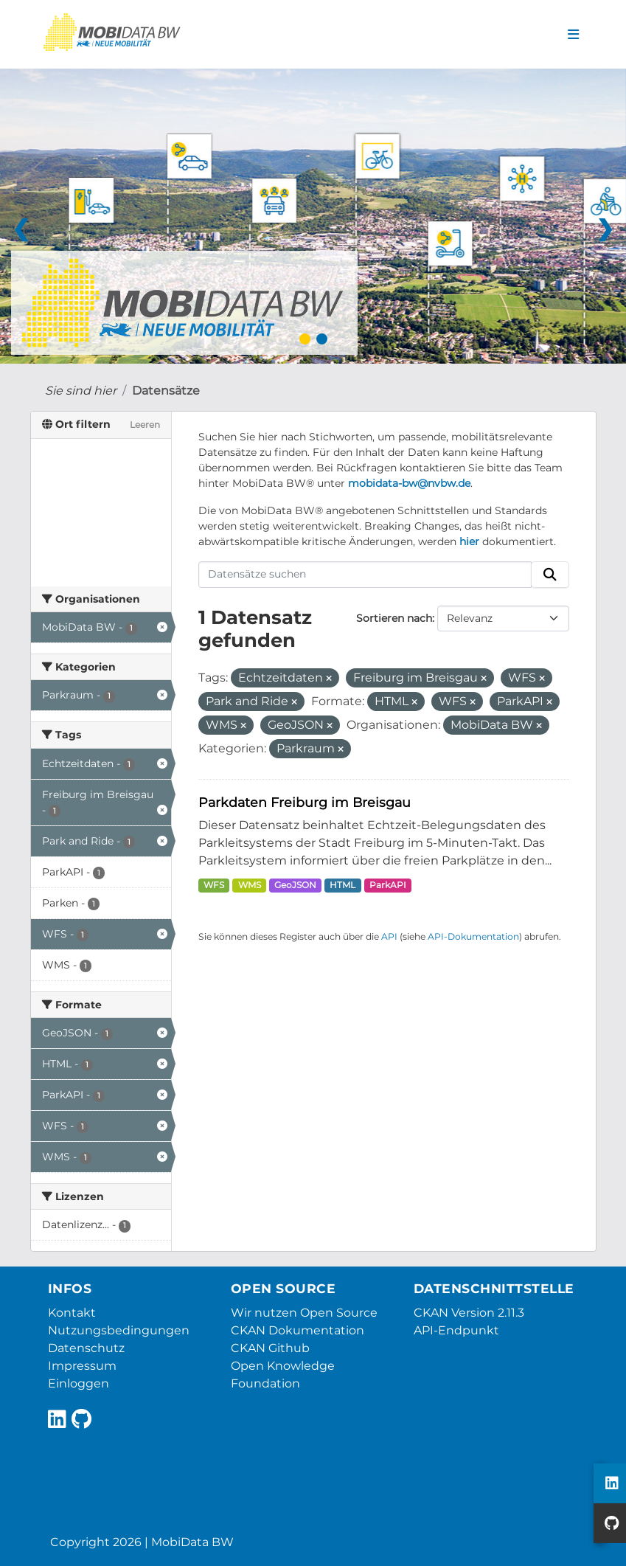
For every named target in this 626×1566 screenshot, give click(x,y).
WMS (249, 884)
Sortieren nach (394, 618)
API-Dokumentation (473, 936)
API (389, 936)
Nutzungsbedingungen (118, 1330)
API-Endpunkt (456, 1330)
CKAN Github (270, 1348)
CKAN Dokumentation (297, 1330)
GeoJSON (295, 884)
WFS (214, 884)
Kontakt (72, 1313)
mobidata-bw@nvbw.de (409, 483)
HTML (342, 884)
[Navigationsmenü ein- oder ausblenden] (573, 34)
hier (469, 541)
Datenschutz (86, 1348)
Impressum (82, 1366)
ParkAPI (387, 884)
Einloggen (78, 1383)
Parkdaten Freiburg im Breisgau (304, 802)
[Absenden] (550, 574)
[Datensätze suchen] (365, 574)
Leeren (145, 424)
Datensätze (166, 391)
